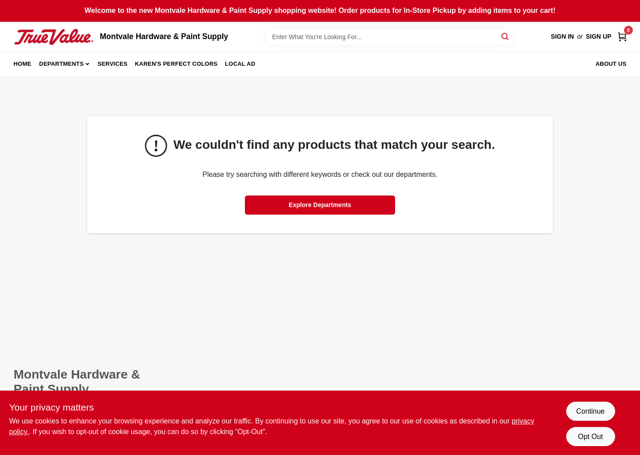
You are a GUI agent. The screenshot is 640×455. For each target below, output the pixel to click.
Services (113, 63)
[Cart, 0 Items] (622, 36)
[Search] (505, 36)
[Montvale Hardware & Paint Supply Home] (54, 37)
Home (23, 63)
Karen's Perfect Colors (176, 63)
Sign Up (599, 36)
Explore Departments (320, 204)
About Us (611, 63)
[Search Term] (389, 37)
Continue (590, 411)
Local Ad (240, 63)
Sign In (562, 36)
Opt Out (590, 436)
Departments (61, 63)
